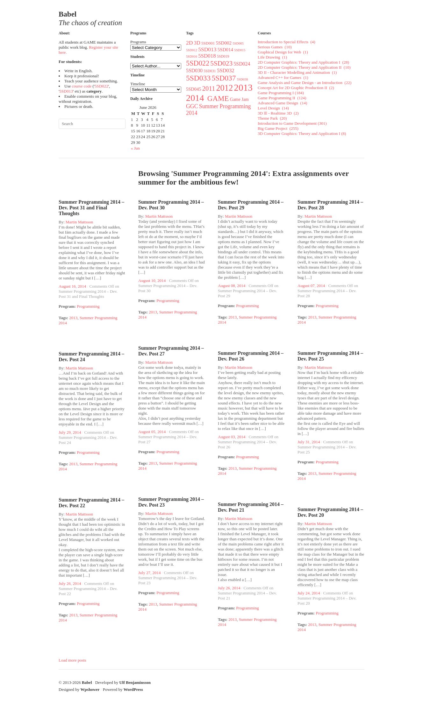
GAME (218, 98)
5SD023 (221, 63)
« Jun (135, 148)
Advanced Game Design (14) (282, 103)
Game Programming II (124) (282, 97)
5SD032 (225, 70)
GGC (192, 106)
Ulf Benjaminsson (135, 682)
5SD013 (66, 91)
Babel (87, 682)
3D (197, 43)
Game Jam (239, 99)
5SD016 (191, 56)
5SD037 (224, 78)
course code (81, 86)
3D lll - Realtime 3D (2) (278, 113)
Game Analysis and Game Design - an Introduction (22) (304, 82)
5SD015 (239, 50)
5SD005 (238, 43)
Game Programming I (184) (281, 92)
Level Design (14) (273, 108)
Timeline (137, 83)
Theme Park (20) (272, 118)
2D (189, 42)
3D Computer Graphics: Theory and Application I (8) (302, 133)
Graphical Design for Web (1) (283, 52)
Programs (138, 41)
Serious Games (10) (275, 47)
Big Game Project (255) (278, 128)
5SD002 (224, 43)
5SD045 (193, 89)
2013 (243, 87)
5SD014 (225, 49)
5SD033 (198, 78)
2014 (196, 98)
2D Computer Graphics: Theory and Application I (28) (303, 62)
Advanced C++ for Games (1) (283, 77)
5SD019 (223, 56)
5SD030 (194, 70)
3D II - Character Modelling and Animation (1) (297, 72)
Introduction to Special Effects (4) (286, 41)
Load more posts (72, 660)
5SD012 (191, 50)
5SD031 (210, 71)
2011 (208, 88)
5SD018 (207, 56)
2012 (224, 88)
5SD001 (208, 43)
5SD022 (101, 86)
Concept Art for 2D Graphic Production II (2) (296, 87)
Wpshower (90, 689)
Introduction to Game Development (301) (292, 123)
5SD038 (242, 79)
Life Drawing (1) (272, 57)
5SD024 (241, 64)
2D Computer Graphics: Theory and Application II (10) (304, 67)
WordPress (133, 689)
